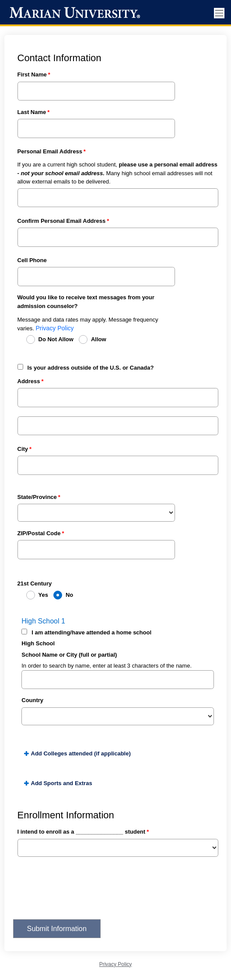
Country (32, 700)
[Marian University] (73, 13)
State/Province (37, 497)
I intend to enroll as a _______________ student (82, 831)
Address (29, 381)
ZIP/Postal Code (39, 533)
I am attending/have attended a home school (91, 632)
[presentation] (79, 894)
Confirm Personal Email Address (62, 221)
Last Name (32, 112)
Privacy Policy (54, 328)
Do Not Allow (56, 339)
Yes (43, 595)
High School (38, 643)
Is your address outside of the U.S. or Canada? (91, 367)
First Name (32, 74)
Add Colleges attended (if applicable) (81, 753)
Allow (98, 339)
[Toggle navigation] (219, 13)
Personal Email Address (50, 151)
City (23, 449)
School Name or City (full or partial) (69, 654)
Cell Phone (32, 260)
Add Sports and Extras (61, 783)
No (69, 595)
